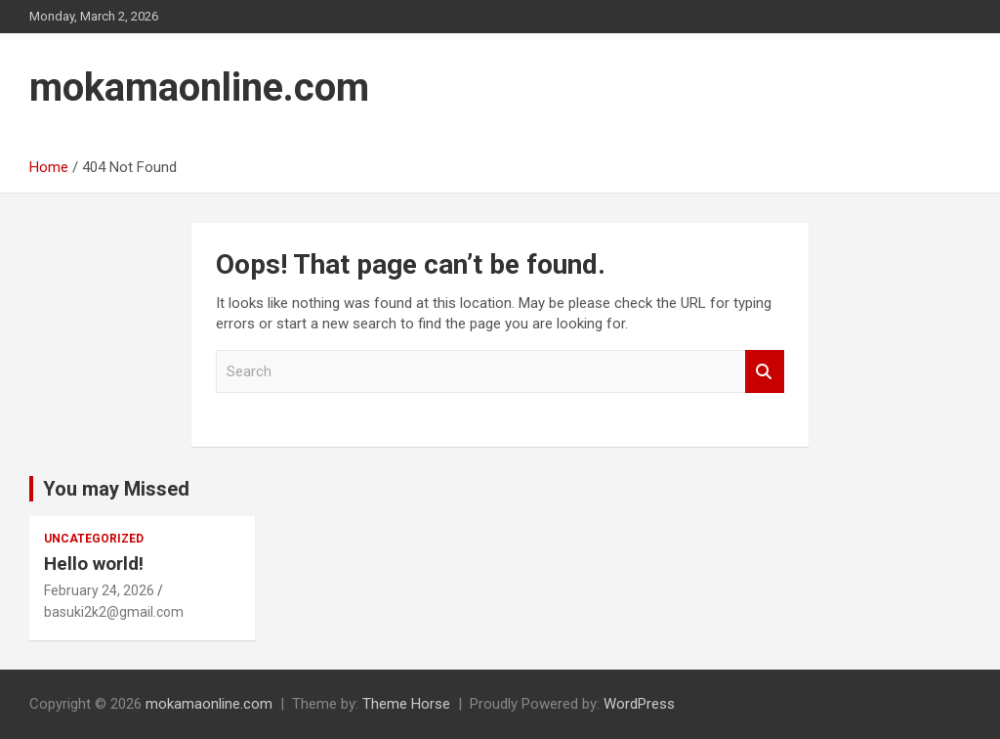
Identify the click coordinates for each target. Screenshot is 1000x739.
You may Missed (116, 488)
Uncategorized (94, 538)
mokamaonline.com (199, 87)
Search (764, 372)
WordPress (639, 704)
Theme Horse (406, 704)
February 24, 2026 (99, 590)
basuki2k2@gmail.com (114, 612)
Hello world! (94, 563)
